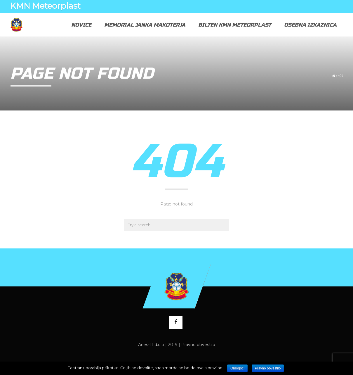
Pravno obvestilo (198, 344)
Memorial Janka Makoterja (144, 25)
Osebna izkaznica (310, 25)
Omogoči (237, 368)
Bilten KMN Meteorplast (234, 25)
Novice (81, 25)
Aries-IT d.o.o (151, 344)
